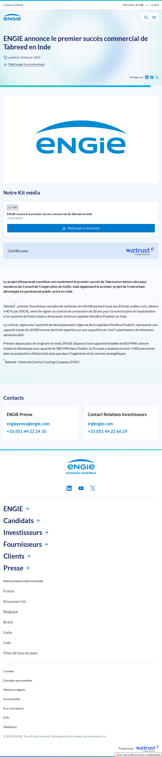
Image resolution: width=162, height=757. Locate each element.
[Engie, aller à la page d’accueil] (81, 466)
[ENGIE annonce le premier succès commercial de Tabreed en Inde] (23, 64)
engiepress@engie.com (28, 423)
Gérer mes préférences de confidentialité (138, 754)
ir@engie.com (100, 423)
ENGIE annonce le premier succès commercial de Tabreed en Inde (49, 214)
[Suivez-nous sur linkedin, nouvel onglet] (69, 488)
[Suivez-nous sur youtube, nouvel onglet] (81, 488)
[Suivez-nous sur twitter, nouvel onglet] (92, 488)
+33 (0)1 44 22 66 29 (107, 431)
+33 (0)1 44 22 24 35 (26, 431)
